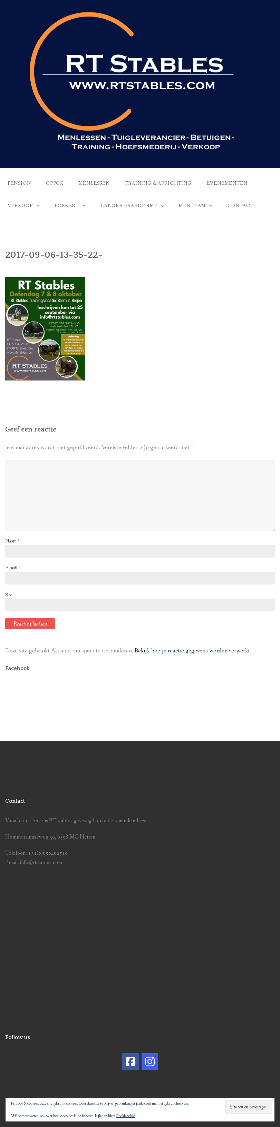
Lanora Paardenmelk (132, 206)
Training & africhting (158, 183)
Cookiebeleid (125, 1116)
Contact (241, 206)
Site (8, 595)
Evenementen (226, 183)
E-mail (12, 568)
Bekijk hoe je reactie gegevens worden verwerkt (192, 651)
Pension (19, 183)
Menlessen (94, 183)
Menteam (191, 206)
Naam (12, 541)
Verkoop (20, 206)
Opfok (55, 183)
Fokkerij (67, 206)
